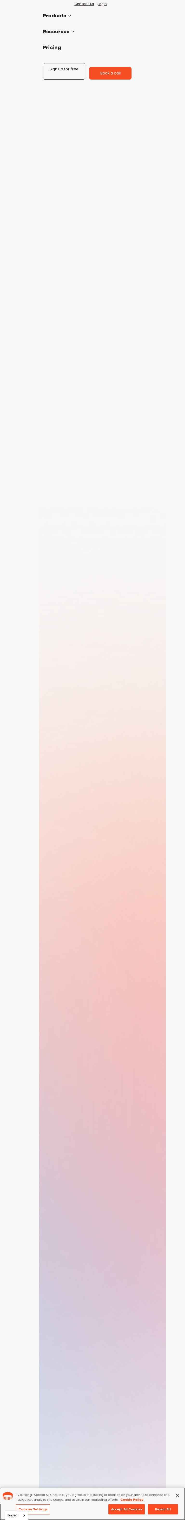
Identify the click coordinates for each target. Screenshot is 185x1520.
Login (102, 3)
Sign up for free (64, 69)
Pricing (52, 47)
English (13, 1515)
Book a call (110, 73)
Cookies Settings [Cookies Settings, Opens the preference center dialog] (33, 1509)
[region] (92, 1504)
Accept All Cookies (126, 1509)
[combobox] (16, 1515)
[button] (87, 16)
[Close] (177, 1495)
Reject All (163, 1509)
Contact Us (84, 3)
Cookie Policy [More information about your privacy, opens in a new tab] (131, 1499)
